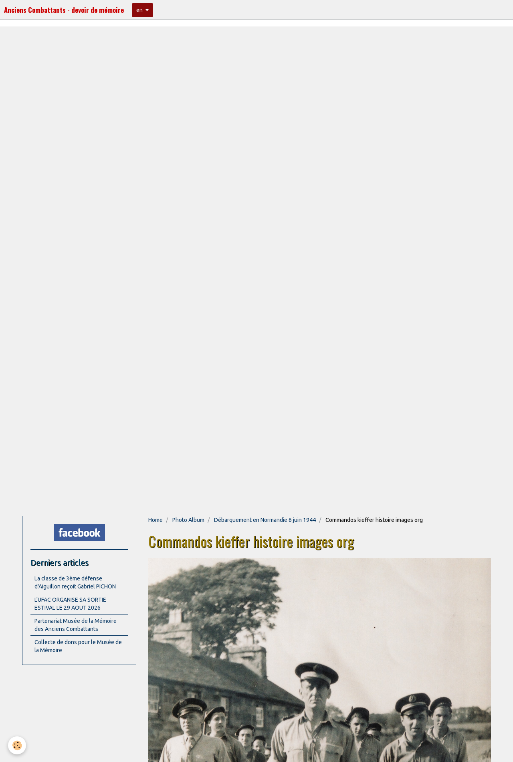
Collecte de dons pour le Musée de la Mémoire (78, 646)
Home (155, 520)
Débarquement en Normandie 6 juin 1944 (265, 520)
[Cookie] (17, 745)
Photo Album (188, 520)
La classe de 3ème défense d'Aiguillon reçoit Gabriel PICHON (75, 582)
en (139, 10)
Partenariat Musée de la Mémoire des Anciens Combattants (75, 625)
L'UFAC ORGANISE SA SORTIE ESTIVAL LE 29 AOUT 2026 (70, 603)
